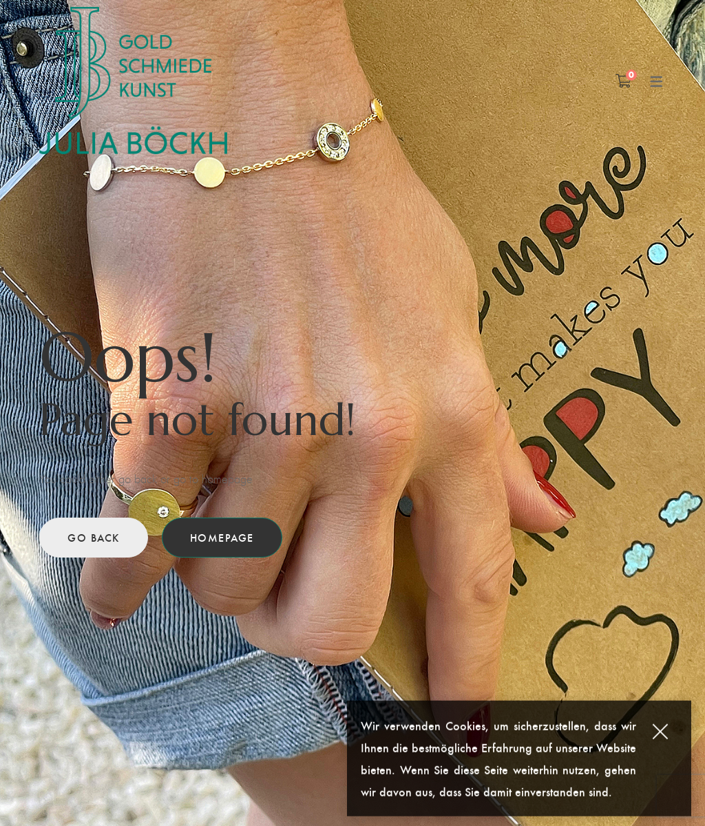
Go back (93, 537)
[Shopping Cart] (623, 81)
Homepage (222, 537)
